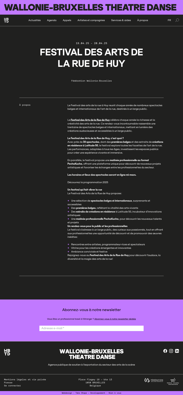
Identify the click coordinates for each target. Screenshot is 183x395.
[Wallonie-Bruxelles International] (173, 381)
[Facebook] (165, 351)
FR (169, 20)
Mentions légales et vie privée (25, 379)
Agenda (51, 20)
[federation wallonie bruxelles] (153, 380)
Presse (8, 382)
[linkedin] (177, 351)
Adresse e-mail (52, 328)
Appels (67, 20)
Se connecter (12, 385)
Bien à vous (115, 393)
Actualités (34, 20)
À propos (142, 20)
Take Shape (81, 393)
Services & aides (121, 20)
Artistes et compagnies (91, 20)
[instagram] (171, 351)
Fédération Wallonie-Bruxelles (91, 81)
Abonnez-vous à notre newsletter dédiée (115, 319)
